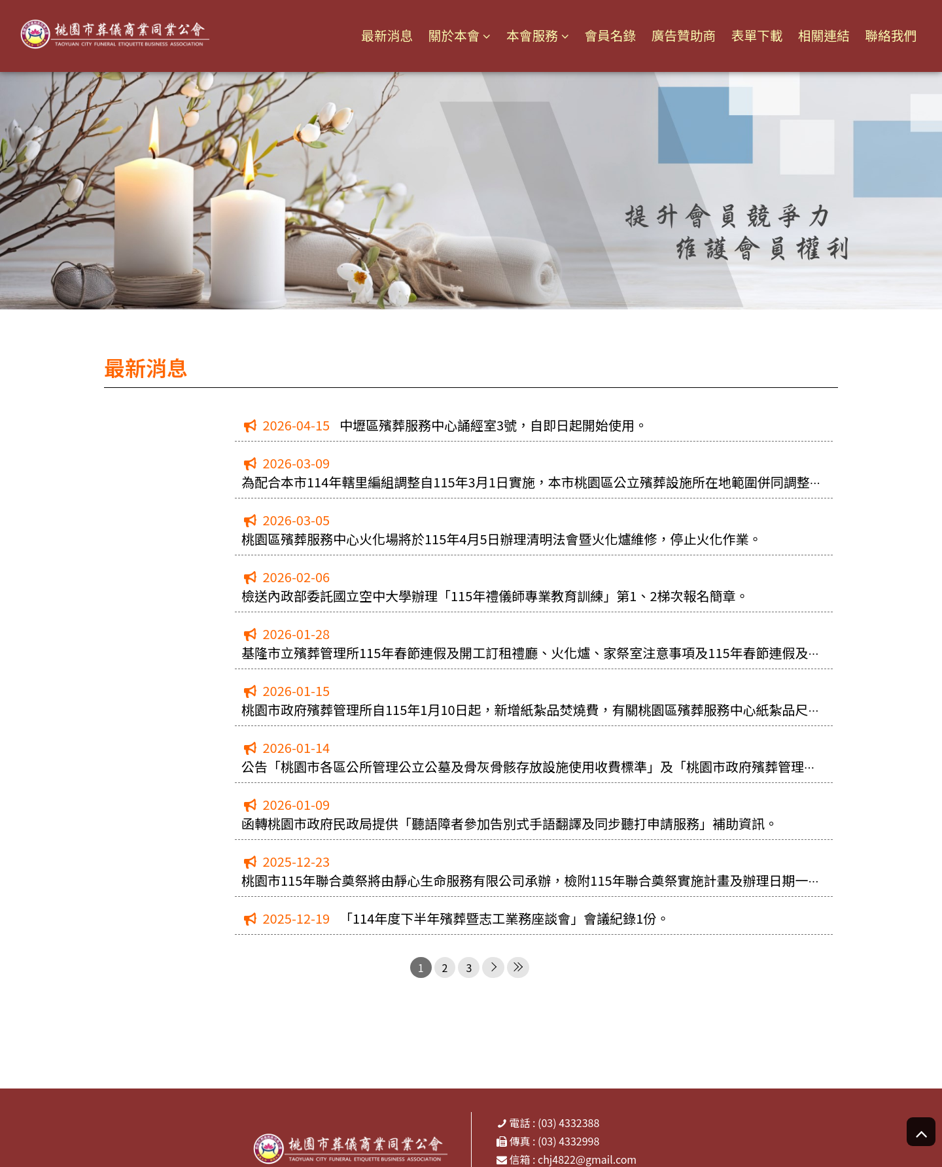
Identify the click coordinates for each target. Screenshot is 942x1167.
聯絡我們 (890, 35)
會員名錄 (606, 35)
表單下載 (755, 35)
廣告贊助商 (680, 35)
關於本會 (449, 35)
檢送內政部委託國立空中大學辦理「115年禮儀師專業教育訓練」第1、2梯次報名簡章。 (495, 595)
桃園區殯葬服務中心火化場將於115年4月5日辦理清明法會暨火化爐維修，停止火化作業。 (501, 538)
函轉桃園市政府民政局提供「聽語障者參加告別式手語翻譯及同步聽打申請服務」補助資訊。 (509, 823)
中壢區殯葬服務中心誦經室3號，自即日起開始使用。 (494, 424)
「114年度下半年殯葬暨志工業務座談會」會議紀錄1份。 (504, 918)
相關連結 (823, 35)
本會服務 (527, 35)
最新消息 (381, 35)
